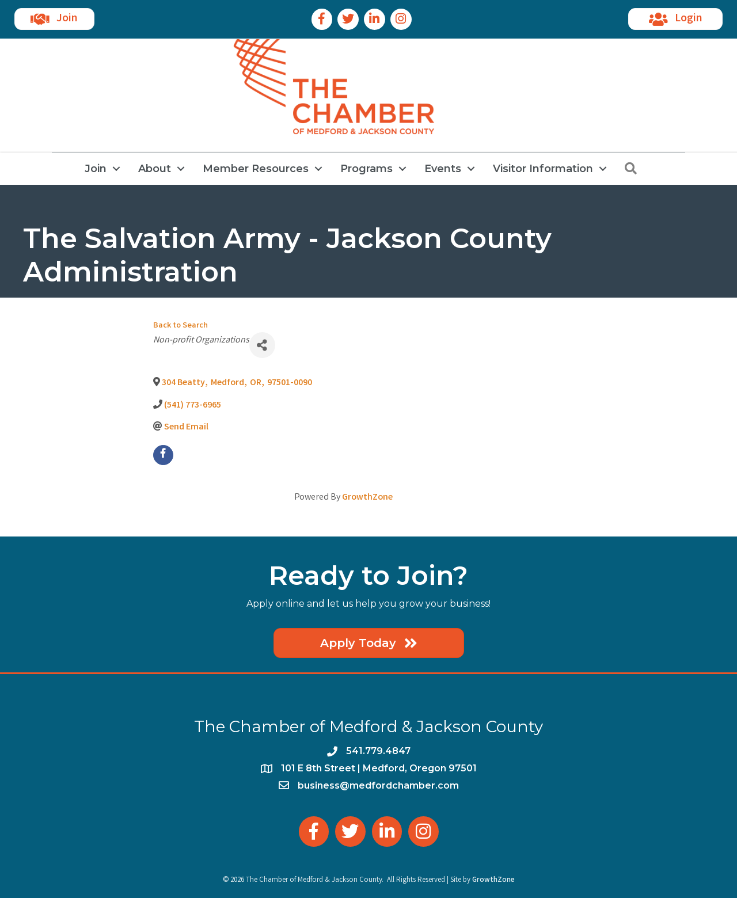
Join (96, 168)
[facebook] (163, 455)
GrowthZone (367, 497)
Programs (366, 168)
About (154, 168)
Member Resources (256, 168)
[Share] (262, 345)
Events (442, 168)
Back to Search (180, 326)
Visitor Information (543, 168)
